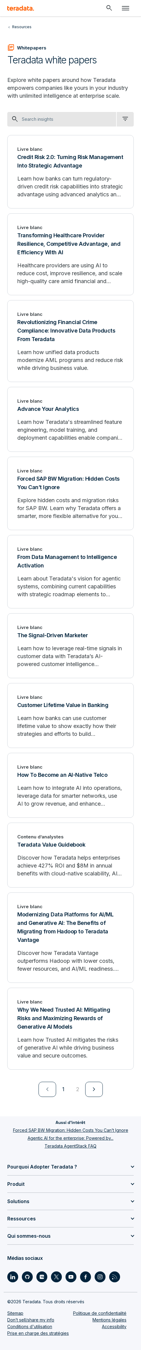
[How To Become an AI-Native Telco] (70, 785)
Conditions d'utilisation (29, 1326)
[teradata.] (20, 8)
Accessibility (114, 1326)
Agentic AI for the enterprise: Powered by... (70, 1138)
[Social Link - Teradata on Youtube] (70, 1276)
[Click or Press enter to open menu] (125, 8)
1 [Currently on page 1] (63, 1089)
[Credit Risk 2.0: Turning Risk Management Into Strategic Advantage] (70, 171)
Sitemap (15, 1313)
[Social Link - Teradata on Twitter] (56, 1276)
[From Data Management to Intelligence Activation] (70, 571)
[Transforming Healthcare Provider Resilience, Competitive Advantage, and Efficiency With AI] (70, 254)
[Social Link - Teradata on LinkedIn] (12, 1276)
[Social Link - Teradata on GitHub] (27, 1276)
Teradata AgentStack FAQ (70, 1146)
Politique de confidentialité (99, 1313)
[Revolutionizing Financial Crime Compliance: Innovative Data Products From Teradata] (70, 341)
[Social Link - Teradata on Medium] (41, 1276)
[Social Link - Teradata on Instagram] (100, 1276)
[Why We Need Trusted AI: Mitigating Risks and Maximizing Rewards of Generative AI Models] (70, 1029)
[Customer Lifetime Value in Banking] (70, 715)
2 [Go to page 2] (77, 1089)
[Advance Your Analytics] (70, 419)
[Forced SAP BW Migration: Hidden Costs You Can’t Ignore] (70, 493)
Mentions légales (109, 1319)
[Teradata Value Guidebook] (70, 855)
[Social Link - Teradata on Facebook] (85, 1276)
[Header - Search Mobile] (109, 8)
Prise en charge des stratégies (38, 1333)
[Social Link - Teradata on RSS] (114, 1276)
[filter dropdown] (125, 119)
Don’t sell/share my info (30, 1319)
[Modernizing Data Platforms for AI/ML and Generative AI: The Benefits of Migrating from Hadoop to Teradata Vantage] (70, 937)
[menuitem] (47, 1089)
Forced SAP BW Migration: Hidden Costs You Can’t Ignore (70, 1130)
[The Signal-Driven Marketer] (70, 645)
